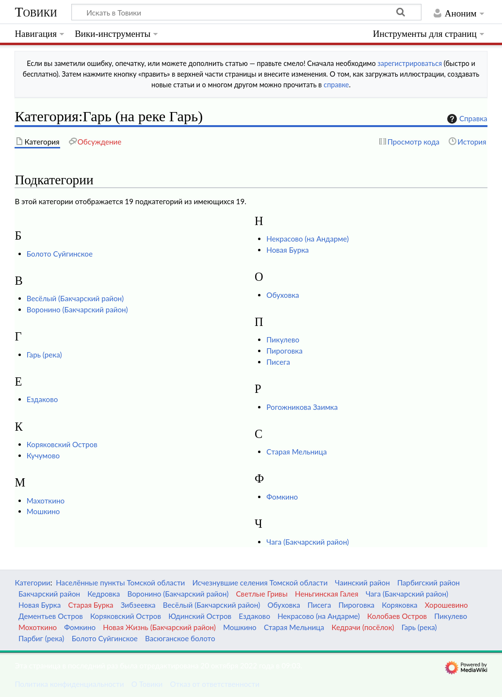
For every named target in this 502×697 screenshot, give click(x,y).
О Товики (147, 684)
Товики (36, 11)
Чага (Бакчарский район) (307, 541)
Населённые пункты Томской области (120, 582)
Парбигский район (428, 582)
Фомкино (282, 496)
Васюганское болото (180, 638)
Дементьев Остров (50, 616)
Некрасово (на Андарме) (307, 238)
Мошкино (43, 511)
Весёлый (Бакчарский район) (75, 298)
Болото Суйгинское (60, 253)
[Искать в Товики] (246, 12)
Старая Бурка (90, 604)
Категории (32, 582)
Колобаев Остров (397, 616)
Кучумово (43, 455)
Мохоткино (37, 627)
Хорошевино (446, 604)
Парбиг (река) (41, 638)
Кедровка (103, 593)
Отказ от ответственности (214, 684)
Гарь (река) (44, 354)
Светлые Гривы (262, 593)
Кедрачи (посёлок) (363, 627)
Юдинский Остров (199, 616)
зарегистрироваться (409, 63)
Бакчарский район (49, 593)
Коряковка (399, 604)
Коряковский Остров (62, 444)
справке (336, 85)
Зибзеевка (138, 604)
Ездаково (42, 399)
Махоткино (46, 500)
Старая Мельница (296, 451)
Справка (466, 119)
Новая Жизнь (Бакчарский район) (159, 627)
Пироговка (284, 350)
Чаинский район (362, 582)
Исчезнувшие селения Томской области (260, 582)
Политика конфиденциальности (69, 684)
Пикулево (282, 339)
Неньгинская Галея (326, 593)
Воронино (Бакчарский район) (77, 309)
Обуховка (282, 295)
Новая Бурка (287, 249)
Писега (278, 361)
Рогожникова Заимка (302, 407)
